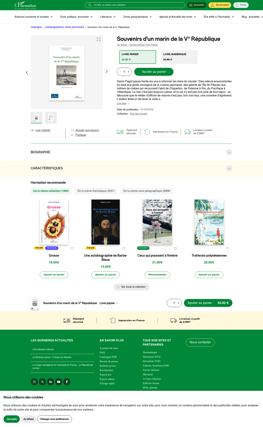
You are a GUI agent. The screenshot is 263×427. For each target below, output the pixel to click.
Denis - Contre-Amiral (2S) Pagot (138, 45)
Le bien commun (152, 378)
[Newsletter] (196, 5)
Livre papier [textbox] (107, 303)
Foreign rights (107, 383)
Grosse (54, 255)
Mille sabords (150, 387)
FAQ (102, 352)
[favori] (72, 248)
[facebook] (66, 381)
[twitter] (42, 381)
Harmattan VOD (151, 361)
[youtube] (58, 381)
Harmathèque (150, 352)
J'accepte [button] (11, 419)
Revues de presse (109, 361)
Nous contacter (200, 342)
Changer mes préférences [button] (54, 419)
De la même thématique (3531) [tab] (95, 191)
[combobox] (110, 303)
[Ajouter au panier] (54, 274)
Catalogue (36, 27)
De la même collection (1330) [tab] (51, 191)
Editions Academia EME (156, 365)
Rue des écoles (138, 114)
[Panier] (241, 5)
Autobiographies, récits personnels (64, 27)
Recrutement (106, 370)
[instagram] (34, 381)
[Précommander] (157, 274)
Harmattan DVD (151, 356)
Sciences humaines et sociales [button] (32, 17)
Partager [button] (78, 135)
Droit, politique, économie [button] (74, 17)
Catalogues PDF (108, 356)
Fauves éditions (151, 370)
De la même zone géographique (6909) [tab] (146, 191)
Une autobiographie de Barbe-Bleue (105, 257)
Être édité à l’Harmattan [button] (217, 17)
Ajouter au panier (154, 71)
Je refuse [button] (28, 419)
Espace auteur (107, 379)
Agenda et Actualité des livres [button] (176, 17)
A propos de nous (109, 348)
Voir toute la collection (133, 287)
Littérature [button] (106, 17)
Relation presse (108, 365)
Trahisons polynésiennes (209, 255)
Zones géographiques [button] (136, 17)
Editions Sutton (151, 383)
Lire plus (121, 103)
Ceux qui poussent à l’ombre (157, 255)
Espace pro (105, 374)
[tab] (137, 57)
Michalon (148, 374)
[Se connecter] (220, 5)
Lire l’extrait (40, 130)
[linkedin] (50, 381)
